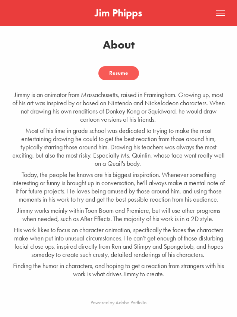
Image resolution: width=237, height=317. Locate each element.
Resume (118, 73)
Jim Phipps (118, 13)
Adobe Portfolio (131, 302)
